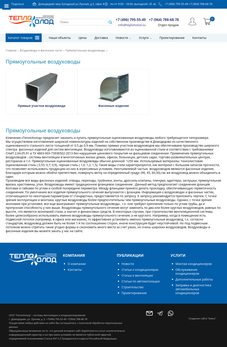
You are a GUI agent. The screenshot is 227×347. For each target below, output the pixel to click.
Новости (122, 38)
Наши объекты (60, 38)
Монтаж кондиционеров (194, 264)
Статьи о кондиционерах (140, 270)
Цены (83, 38)
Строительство (133, 287)
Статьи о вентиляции (137, 275)
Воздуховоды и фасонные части (41, 50)
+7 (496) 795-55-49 (176, 4)
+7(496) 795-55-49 (56, 319)
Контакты (199, 38)
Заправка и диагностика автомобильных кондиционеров (193, 289)
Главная (11, 50)
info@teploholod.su (132, 25)
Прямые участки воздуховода (41, 106)
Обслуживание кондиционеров (187, 272)
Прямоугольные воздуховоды (85, 50)
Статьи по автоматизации (141, 281)
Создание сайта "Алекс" (202, 318)
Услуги (144, 38)
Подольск (17, 4)
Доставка (101, 38)
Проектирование (171, 38)
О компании (77, 264)
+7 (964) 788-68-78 (201, 4)
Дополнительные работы (194, 279)
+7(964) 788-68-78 (77, 319)
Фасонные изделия (113, 106)
